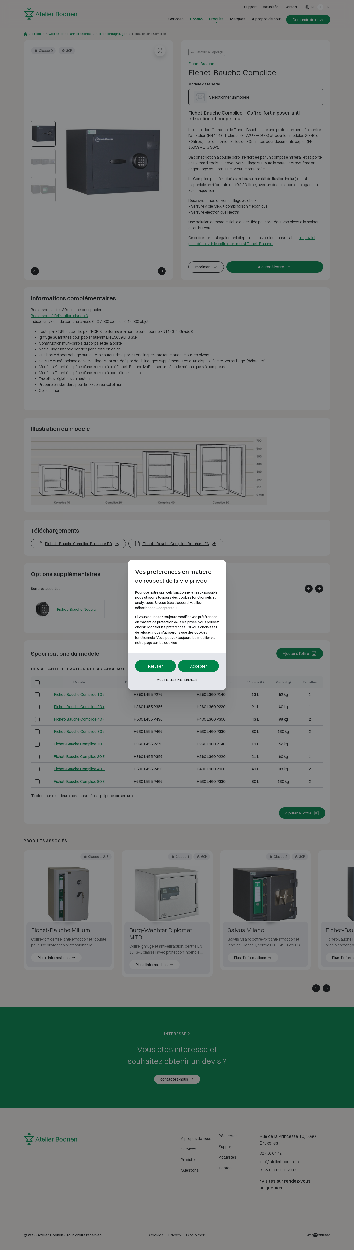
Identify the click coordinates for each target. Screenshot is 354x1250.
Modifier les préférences (177, 680)
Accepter (198, 666)
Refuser (155, 666)
